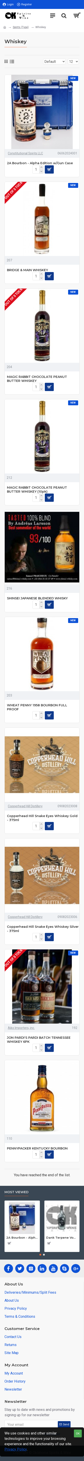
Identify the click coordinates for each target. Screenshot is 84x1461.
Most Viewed (16, 1192)
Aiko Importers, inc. (21, 1028)
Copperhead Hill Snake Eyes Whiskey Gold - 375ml (42, 818)
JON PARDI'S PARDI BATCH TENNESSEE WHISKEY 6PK (39, 1040)
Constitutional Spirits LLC (25, 153)
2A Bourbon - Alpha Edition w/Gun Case (40, 163)
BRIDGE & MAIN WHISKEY (27, 270)
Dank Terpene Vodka (62, 1237)
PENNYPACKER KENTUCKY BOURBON (37, 1148)
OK (78, 1433)
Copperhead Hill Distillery (25, 806)
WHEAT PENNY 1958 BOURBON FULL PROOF (37, 707)
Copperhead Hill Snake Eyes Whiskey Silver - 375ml (43, 929)
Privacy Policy (15, 1449)
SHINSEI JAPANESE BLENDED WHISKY (37, 598)
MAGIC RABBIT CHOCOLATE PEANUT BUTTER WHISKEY (37, 379)
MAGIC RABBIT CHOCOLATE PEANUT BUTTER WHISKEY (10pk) (37, 490)
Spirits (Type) (21, 27)
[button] (40, 1255)
